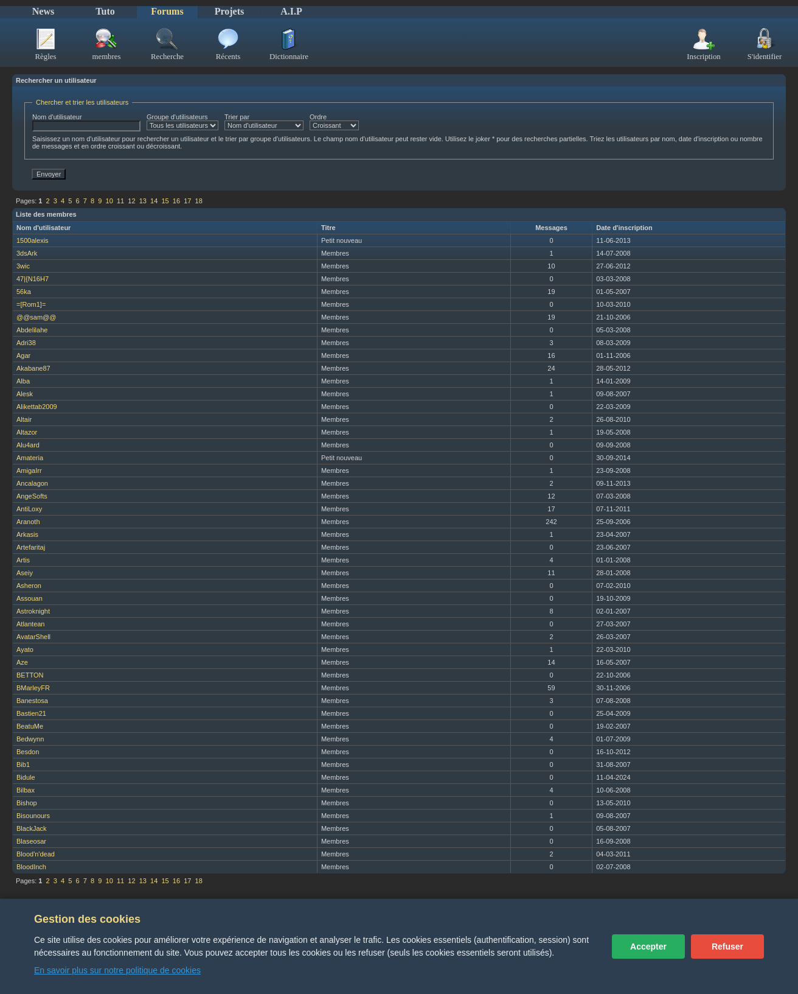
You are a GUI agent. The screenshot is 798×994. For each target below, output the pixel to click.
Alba (23, 381)
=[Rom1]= (31, 304)
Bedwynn (30, 739)
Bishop (26, 803)
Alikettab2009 (36, 406)
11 (120, 201)
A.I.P (291, 11)
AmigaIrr (29, 470)
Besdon (27, 751)
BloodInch (31, 866)
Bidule (25, 777)
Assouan (29, 598)
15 (164, 201)
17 (187, 201)
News (43, 11)
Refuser (727, 946)
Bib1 (23, 764)
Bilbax (25, 790)
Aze (22, 662)
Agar (23, 355)
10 (109, 201)
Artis (23, 560)
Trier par (264, 121)
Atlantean (30, 624)
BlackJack (31, 828)
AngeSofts (31, 496)
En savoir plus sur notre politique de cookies (117, 970)
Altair (24, 419)
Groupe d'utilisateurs (182, 121)
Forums (167, 11)
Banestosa (32, 700)
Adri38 (26, 342)
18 (199, 201)
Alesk (24, 393)
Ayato (24, 649)
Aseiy (24, 572)
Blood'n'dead (35, 854)
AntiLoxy (29, 509)
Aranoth (28, 521)
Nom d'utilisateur (86, 122)
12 (131, 201)
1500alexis (32, 240)
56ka (23, 291)
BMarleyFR (33, 687)
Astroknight (33, 611)
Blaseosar (31, 841)
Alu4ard (28, 445)
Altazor (26, 432)
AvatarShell (33, 636)
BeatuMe (29, 726)
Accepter (648, 946)
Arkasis (27, 534)
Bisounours (33, 815)
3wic (23, 266)
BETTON (29, 675)
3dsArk (26, 253)
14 (154, 201)
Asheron (28, 585)
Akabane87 (33, 368)
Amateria (29, 457)
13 (143, 201)
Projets (230, 11)
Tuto (104, 11)
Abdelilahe (31, 330)
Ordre (334, 121)
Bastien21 (31, 713)
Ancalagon (32, 483)
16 (176, 201)
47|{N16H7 (32, 278)
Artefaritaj (30, 547)
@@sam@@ (36, 317)
